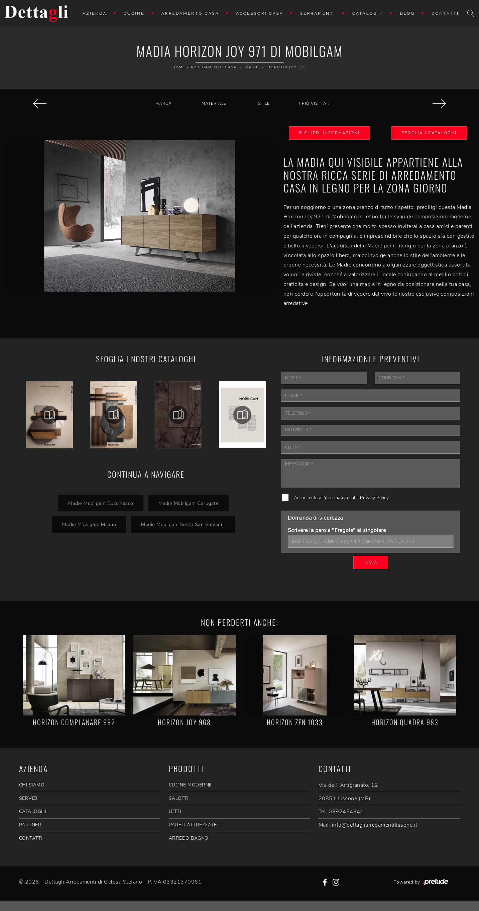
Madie (252, 67)
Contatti (445, 13)
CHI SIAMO (32, 785)
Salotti (179, 798)
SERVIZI (28, 798)
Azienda (95, 13)
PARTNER (30, 825)
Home (178, 67)
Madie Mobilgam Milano (89, 524)
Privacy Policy (374, 498)
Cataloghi (367, 13)
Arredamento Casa (190, 13)
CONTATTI (30, 838)
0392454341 (346, 811)
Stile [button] (264, 103)
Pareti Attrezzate (193, 825)
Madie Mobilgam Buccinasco (100, 503)
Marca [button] (163, 103)
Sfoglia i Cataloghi (429, 133)
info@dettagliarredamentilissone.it (374, 825)
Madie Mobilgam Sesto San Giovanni (183, 524)
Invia (371, 562)
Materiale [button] (214, 103)
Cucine (134, 13)
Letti (175, 811)
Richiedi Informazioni (329, 133)
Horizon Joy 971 (287, 67)
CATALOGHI (32, 811)
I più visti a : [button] (314, 103)
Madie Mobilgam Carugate (188, 503)
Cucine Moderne (190, 785)
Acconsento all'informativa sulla (341, 498)
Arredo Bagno (189, 838)
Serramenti (318, 13)
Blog (407, 13)
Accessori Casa (259, 13)
